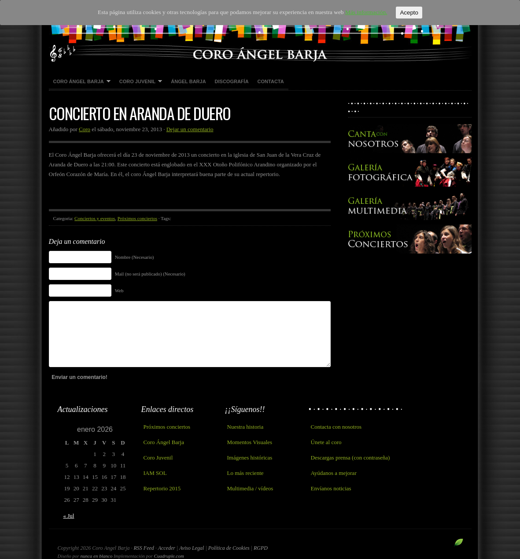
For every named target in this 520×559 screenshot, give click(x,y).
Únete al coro (326, 442)
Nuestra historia (245, 426)
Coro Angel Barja (260, 31)
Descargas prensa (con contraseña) (350, 457)
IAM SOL (155, 473)
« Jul (68, 515)
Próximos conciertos (137, 218)
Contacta (271, 81)
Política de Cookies (229, 548)
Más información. (362, 12)
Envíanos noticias (331, 488)
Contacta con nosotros (336, 426)
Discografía (232, 81)
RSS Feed (144, 548)
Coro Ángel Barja (80, 82)
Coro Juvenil (138, 82)
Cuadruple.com (169, 556)
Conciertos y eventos (94, 218)
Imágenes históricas (250, 457)
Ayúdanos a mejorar (334, 473)
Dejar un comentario (190, 129)
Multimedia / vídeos (250, 488)
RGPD (261, 548)
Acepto (404, 12)
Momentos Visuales (250, 442)
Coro (84, 129)
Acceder (166, 548)
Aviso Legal (192, 548)
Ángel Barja (188, 81)
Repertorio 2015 (162, 488)
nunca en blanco (96, 556)
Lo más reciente (245, 473)
